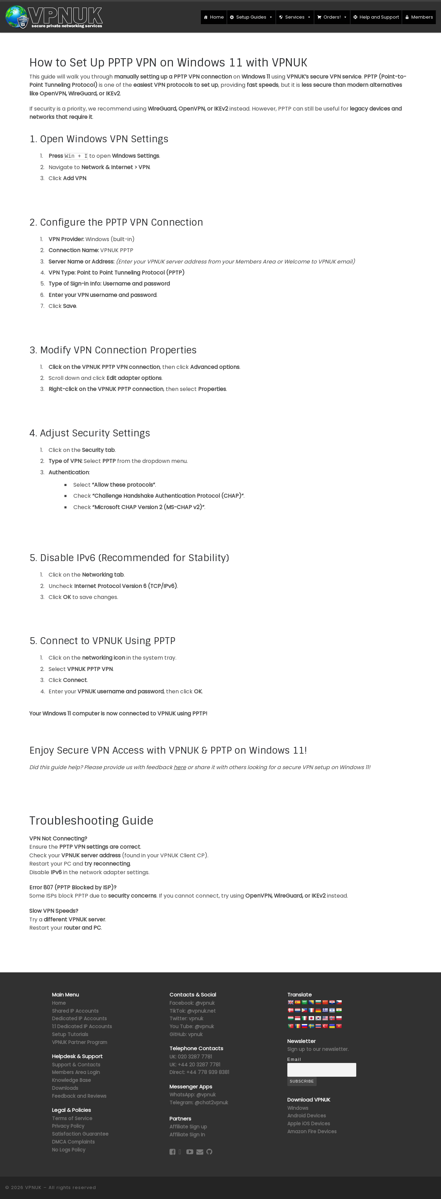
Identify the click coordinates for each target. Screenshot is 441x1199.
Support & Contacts (76, 1064)
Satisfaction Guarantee (80, 1133)
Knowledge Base (71, 1080)
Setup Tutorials (70, 1034)
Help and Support (379, 17)
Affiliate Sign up (188, 1126)
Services (298, 17)
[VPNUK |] (54, 17)
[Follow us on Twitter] (179, 1152)
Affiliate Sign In (187, 1134)
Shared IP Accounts (75, 1010)
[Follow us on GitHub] (209, 1152)
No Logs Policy (68, 1149)
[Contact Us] (199, 1152)
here (180, 767)
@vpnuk (206, 1094)
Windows (297, 1108)
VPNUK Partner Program (79, 1042)
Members (422, 17)
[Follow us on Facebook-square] (172, 1152)
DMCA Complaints (73, 1141)
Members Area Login (76, 1072)
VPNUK (33, 1187)
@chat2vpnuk (211, 1102)
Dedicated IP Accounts (79, 1018)
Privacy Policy (68, 1126)
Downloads (65, 1088)
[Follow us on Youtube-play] (189, 1152)
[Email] (321, 1070)
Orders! (335, 17)
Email (294, 1059)
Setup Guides (254, 17)
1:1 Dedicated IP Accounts (82, 1026)
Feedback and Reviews (79, 1096)
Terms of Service (72, 1118)
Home (217, 17)
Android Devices (306, 1115)
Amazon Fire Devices (312, 1131)
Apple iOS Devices (308, 1123)
